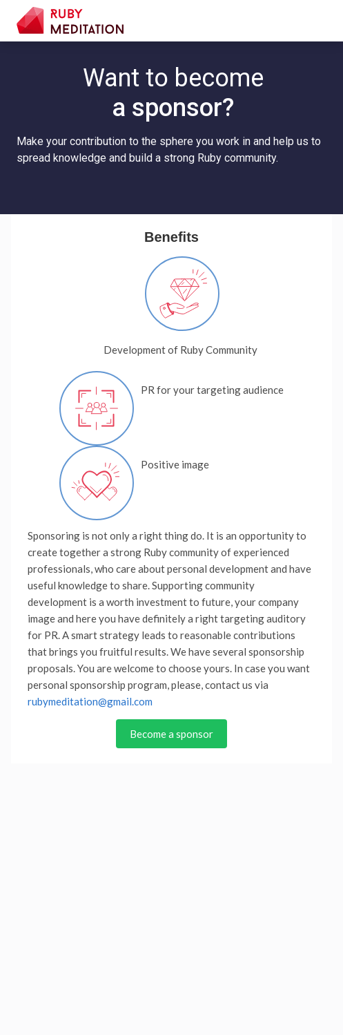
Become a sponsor (171, 734)
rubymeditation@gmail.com (90, 701)
